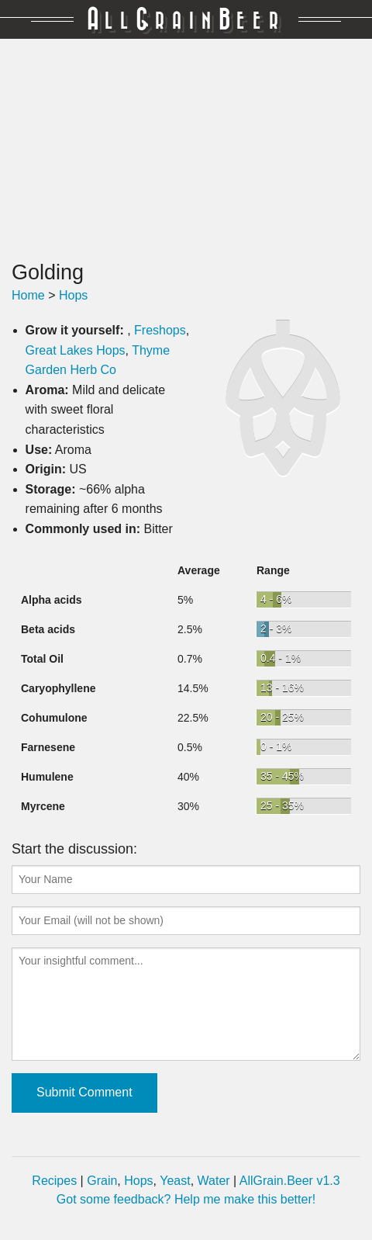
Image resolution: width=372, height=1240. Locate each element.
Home (28, 295)
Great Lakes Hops (76, 350)
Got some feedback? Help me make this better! (186, 1199)
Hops (73, 295)
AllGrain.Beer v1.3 (289, 1180)
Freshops (160, 330)
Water (214, 1180)
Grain (102, 1180)
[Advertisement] (186, 149)
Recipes (54, 1180)
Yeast (175, 1180)
